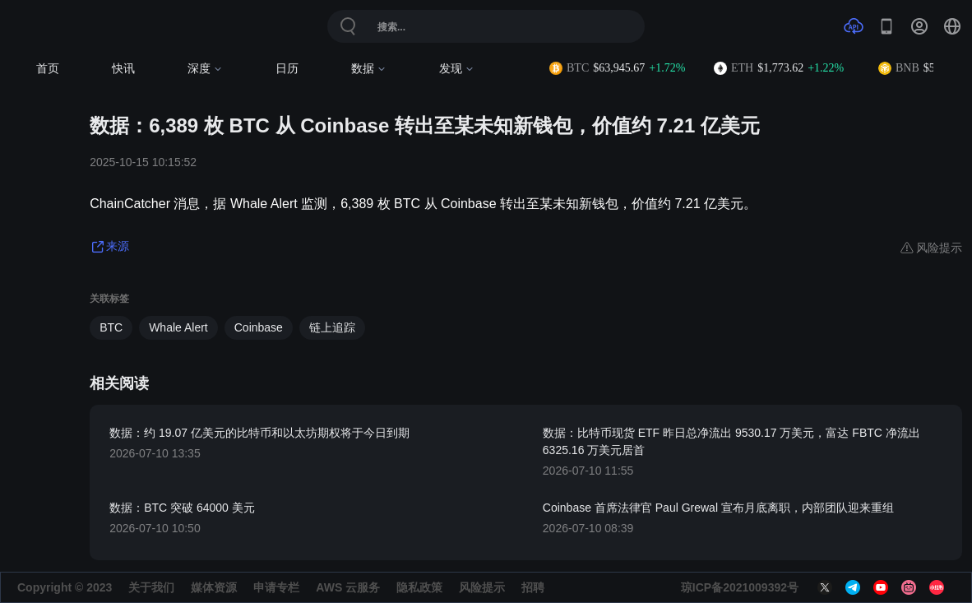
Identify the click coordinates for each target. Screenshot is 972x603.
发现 (456, 69)
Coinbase (258, 327)
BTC (111, 327)
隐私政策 (419, 587)
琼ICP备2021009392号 (739, 587)
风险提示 (482, 587)
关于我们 (151, 587)
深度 (205, 69)
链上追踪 (332, 327)
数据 (368, 69)
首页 (47, 69)
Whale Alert (178, 327)
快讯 (123, 69)
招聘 (532, 587)
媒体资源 (214, 587)
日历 (287, 69)
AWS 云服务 (348, 587)
